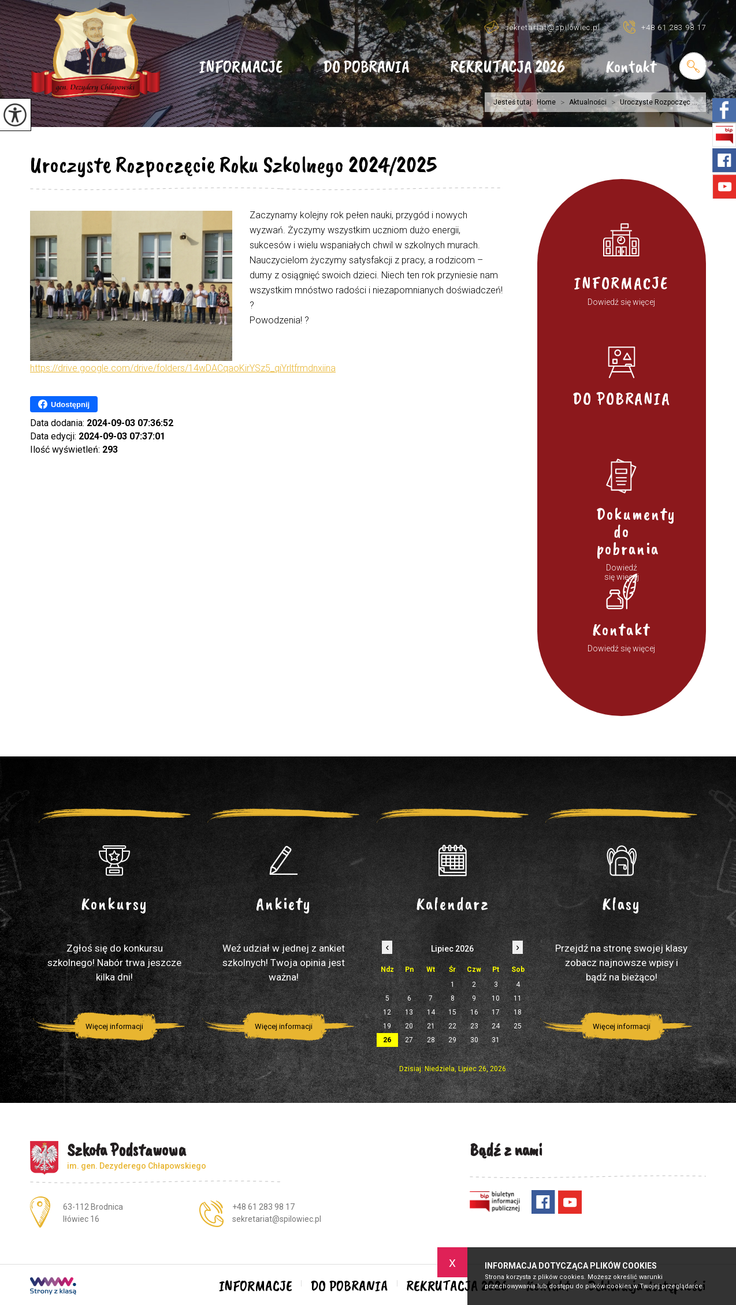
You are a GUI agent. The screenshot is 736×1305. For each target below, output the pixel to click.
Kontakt (630, 67)
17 (496, 1012)
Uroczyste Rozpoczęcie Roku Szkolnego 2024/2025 (233, 164)
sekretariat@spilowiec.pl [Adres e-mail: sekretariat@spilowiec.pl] (276, 1219)
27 (409, 1040)
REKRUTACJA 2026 (507, 67)
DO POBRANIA (366, 67)
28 (431, 1040)
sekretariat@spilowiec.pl (542, 26)
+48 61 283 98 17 (664, 26)
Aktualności (581, 102)
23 (474, 1026)
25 (518, 1026)
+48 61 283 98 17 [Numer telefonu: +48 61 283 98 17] (263, 1206)
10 (496, 998)
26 (387, 1040)
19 (387, 1026)
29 (452, 1040)
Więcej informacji (114, 1026)
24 (496, 1026)
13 (409, 1012)
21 (431, 1026)
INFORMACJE (240, 67)
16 (474, 1012)
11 (518, 998)
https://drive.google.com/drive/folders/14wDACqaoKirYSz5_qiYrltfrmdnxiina (183, 368)
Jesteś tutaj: (515, 102)
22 (452, 1026)
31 (496, 1040)
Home (546, 102)
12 (387, 1012)
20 (409, 1026)
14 (431, 1012)
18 (518, 1012)
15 (452, 1012)
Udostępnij (64, 404)
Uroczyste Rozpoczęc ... (652, 102)
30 (474, 1040)
